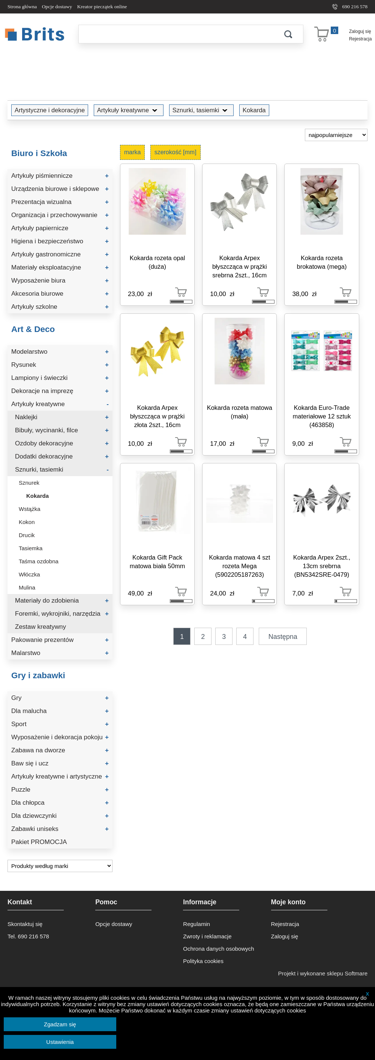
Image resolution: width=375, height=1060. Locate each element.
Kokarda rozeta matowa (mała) (239, 412)
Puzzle (60, 789)
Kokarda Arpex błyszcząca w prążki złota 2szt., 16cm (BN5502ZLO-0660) (157, 417)
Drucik (27, 535)
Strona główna (22, 6)
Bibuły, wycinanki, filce (62, 430)
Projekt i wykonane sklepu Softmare (323, 973)
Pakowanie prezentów (60, 639)
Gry (60, 697)
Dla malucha (60, 711)
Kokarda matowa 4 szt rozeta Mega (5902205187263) (239, 566)
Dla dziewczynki (60, 815)
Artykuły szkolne (60, 306)
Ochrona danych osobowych (218, 948)
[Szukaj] (175, 34)
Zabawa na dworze (60, 750)
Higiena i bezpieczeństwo (60, 241)
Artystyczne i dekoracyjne (50, 110)
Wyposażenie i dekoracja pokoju (60, 737)
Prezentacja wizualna (60, 201)
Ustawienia (60, 1042)
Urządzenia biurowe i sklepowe (60, 188)
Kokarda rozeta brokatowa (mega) (321, 262)
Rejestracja (360, 39)
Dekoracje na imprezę (60, 391)
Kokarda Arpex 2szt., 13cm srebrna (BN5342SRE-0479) (321, 566)
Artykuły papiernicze (60, 228)
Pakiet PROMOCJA (39, 842)
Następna (282, 636)
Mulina (27, 587)
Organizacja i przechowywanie (60, 215)
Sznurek (29, 482)
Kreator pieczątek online (102, 6)
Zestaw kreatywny (40, 626)
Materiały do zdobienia (62, 600)
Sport (60, 724)
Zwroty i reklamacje (207, 936)
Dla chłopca (60, 802)
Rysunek (60, 364)
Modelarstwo (60, 351)
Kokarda (254, 110)
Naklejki (62, 417)
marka (132, 152)
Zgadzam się (60, 1024)
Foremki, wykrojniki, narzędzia (62, 613)
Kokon (27, 522)
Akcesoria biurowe (60, 293)
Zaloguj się (360, 31)
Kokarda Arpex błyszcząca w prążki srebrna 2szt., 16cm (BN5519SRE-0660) (239, 268)
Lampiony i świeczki (60, 377)
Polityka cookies (203, 961)
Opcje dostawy (57, 6)
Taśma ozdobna (38, 561)
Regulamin (196, 924)
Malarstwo (60, 653)
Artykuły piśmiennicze (60, 175)
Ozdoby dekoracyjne (62, 443)
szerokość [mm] (175, 152)
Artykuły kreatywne (128, 110)
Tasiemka (30, 548)
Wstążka (29, 509)
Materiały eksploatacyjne (60, 267)
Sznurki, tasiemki (201, 110)
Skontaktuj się (25, 924)
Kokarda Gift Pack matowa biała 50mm (157, 561)
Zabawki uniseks (60, 828)
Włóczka (29, 574)
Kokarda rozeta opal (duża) (157, 262)
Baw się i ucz (60, 763)
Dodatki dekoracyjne (62, 456)
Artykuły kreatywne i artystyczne (60, 776)
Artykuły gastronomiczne (60, 254)
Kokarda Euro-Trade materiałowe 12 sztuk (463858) (321, 416)
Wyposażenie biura (60, 280)
